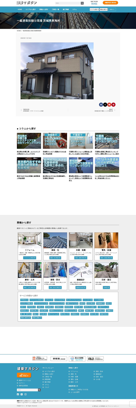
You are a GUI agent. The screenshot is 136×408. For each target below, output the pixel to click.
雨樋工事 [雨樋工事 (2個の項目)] (104, 314)
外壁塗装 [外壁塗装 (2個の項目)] (31, 307)
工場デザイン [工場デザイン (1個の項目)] (103, 307)
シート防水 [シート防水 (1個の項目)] (98, 300)
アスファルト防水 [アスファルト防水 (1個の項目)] (36, 300)
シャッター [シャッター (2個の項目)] (87, 300)
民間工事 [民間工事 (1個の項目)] (34, 310)
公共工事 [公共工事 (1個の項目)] (90, 303)
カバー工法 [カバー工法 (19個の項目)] (60, 300)
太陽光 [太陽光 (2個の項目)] (40, 307)
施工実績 (66, 9)
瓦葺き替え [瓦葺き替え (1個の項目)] (99, 310)
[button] (101, 105)
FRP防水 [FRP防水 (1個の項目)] (24, 300)
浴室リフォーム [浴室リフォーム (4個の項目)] (71, 310)
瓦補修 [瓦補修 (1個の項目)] (109, 310)
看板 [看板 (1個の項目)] (35, 314)
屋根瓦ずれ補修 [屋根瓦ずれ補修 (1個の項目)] (90, 307)
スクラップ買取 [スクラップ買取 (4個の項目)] (26, 303)
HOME (20, 9)
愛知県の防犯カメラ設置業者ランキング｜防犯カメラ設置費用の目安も (80, 178)
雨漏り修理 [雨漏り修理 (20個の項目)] (25, 317)
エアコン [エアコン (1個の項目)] (49, 300)
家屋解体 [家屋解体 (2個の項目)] (59, 307)
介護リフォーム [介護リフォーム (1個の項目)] (72, 303)
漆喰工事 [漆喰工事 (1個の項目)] (89, 310)
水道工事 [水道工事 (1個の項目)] (44, 310)
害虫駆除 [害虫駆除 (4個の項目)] (49, 307)
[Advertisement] (42, 201)
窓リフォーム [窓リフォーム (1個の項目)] (53, 314)
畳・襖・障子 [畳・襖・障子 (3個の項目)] (26, 314)
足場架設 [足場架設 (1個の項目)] (75, 314)
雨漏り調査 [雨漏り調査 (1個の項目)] (37, 317)
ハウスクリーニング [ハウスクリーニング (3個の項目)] (57, 303)
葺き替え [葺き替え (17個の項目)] (65, 314)
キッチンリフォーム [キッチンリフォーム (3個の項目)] (74, 300)
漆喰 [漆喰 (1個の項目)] (81, 310)
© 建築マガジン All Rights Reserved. (27, 406)
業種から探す (43, 9)
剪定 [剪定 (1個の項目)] (108, 303)
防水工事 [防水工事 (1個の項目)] (94, 314)
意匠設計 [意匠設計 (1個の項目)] (24, 310)
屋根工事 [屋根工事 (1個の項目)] (78, 307)
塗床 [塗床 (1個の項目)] (23, 307)
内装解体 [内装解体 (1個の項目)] (100, 303)
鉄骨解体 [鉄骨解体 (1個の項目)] (84, 314)
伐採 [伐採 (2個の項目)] (82, 303)
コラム (74, 9)
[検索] (82, 3)
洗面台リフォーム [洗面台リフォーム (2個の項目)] (56, 310)
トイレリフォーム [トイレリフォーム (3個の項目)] (41, 303)
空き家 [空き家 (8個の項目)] (43, 314)
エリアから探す (31, 9)
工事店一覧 (55, 9)
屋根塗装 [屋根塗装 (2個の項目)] (69, 307)
